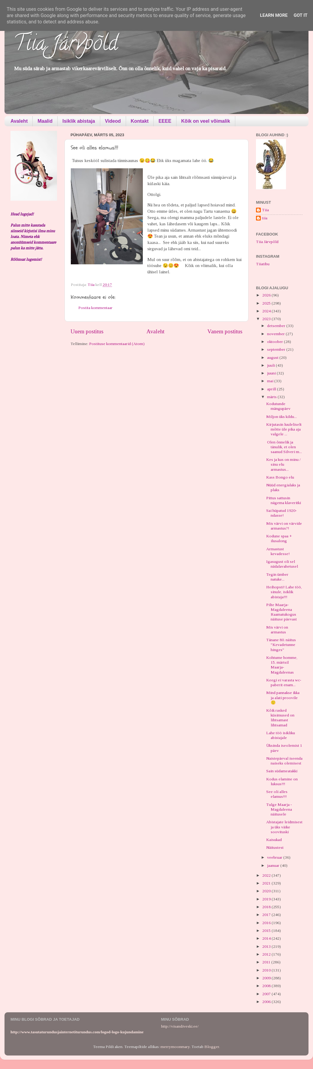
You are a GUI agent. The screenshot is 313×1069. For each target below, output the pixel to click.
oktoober (275, 341)
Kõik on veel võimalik (205, 121)
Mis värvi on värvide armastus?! (284, 525)
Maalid (45, 121)
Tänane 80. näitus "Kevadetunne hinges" (281, 645)
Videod (113, 121)
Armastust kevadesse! (278, 551)
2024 (267, 311)
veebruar (275, 857)
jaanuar (273, 865)
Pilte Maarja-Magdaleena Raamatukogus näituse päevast (281, 612)
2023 (267, 319)
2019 (267, 899)
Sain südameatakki (281, 771)
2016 (267, 922)
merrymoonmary (175, 1046)
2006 (267, 1001)
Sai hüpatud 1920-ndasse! (281, 513)
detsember (276, 325)
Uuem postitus (87, 331)
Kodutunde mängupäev (278, 406)
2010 (267, 970)
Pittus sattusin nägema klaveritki (283, 500)
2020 (267, 891)
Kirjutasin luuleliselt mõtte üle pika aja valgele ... (284, 429)
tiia (264, 218)
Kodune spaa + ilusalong (279, 538)
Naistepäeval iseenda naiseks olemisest (284, 760)
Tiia (265, 210)
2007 (267, 994)
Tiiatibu (262, 264)
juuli (271, 365)
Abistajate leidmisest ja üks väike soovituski (284, 827)
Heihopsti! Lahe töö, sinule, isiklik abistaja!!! (284, 592)
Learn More (273, 15)
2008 (267, 985)
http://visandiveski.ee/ (180, 1026)
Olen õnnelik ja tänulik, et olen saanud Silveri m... (284, 447)
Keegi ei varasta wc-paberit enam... (283, 682)
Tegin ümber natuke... (277, 576)
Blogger (211, 1046)
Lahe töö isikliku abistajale (280, 735)
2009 (267, 978)
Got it (300, 15)
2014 (267, 938)
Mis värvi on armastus (277, 629)
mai (270, 381)
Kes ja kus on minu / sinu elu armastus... (283, 464)
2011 (266, 962)
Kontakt (140, 121)
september (276, 349)
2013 (267, 946)
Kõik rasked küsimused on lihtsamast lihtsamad (280, 717)
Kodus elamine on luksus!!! (282, 781)
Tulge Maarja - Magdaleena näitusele (279, 809)
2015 (267, 930)
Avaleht (19, 121)
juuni (272, 373)
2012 (267, 954)
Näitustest (275, 847)
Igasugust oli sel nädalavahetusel (282, 564)
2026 (267, 295)
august (273, 357)
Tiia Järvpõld (66, 45)
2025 (267, 303)
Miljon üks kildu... (281, 416)
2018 (267, 907)
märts (272, 397)
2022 (267, 875)
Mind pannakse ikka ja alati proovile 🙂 (282, 697)
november (276, 334)
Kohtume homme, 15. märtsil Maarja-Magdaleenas (281, 664)
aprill (272, 389)
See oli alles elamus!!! (276, 794)
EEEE (164, 121)
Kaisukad (274, 839)
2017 (267, 914)
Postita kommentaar (95, 307)
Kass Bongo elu (280, 477)
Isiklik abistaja (78, 121)
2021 (267, 883)
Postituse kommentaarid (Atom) (117, 343)
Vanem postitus (224, 331)
